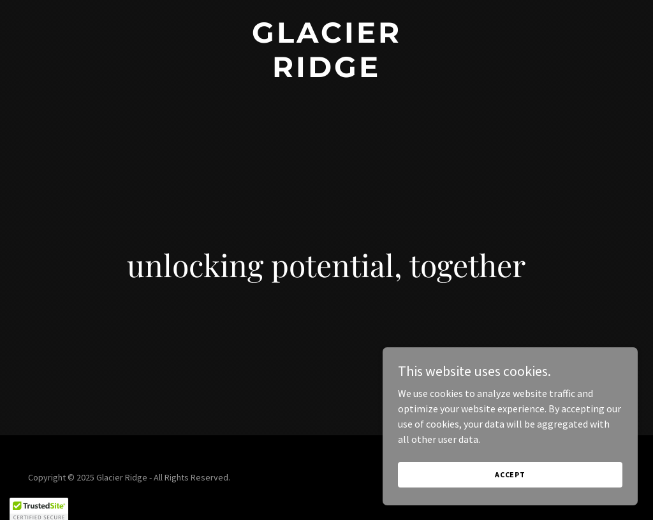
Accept (510, 483)
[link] (326, 73)
